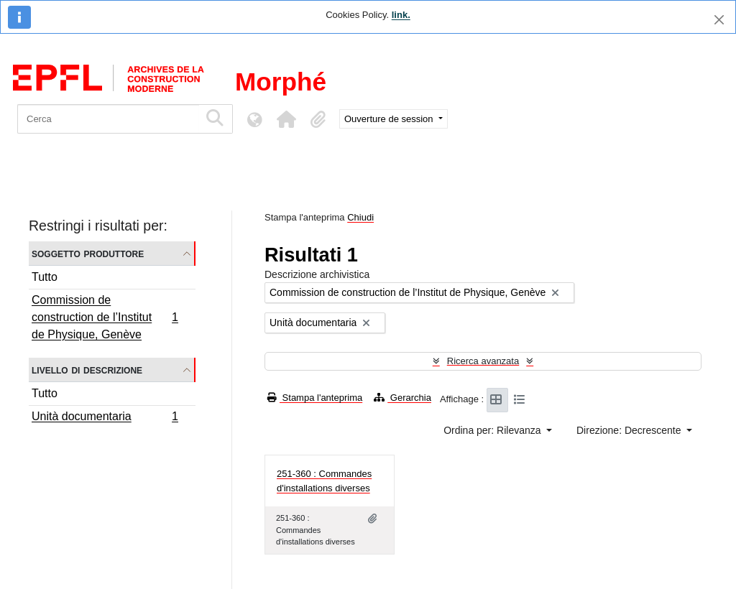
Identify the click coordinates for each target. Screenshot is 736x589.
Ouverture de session (390, 118)
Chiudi (360, 217)
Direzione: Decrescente (630, 430)
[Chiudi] (719, 20)
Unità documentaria (104, 418)
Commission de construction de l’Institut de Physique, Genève (104, 317)
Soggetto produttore (88, 253)
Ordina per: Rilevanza (493, 430)
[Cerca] (108, 119)
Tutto (45, 277)
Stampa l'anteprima (314, 397)
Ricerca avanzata (483, 361)
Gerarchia (402, 397)
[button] (286, 119)
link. (401, 14)
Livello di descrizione (87, 369)
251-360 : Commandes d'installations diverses (324, 480)
